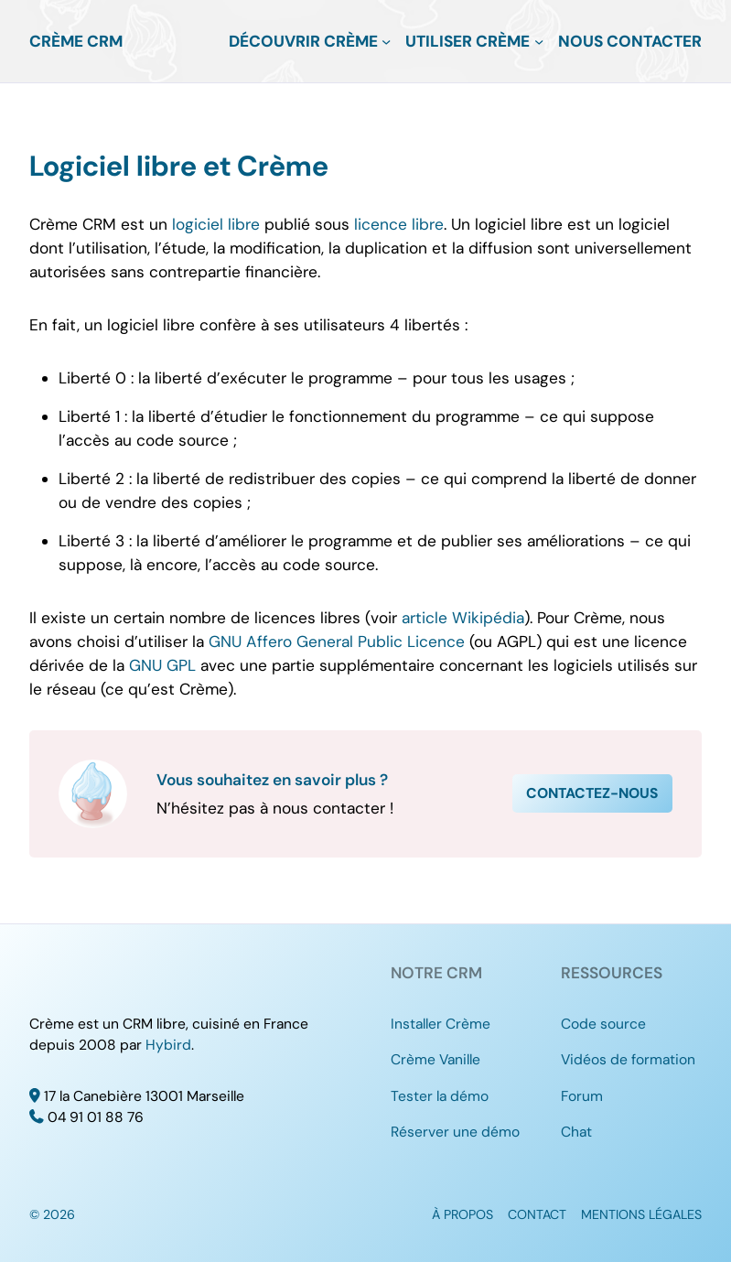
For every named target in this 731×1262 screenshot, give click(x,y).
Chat (576, 1132)
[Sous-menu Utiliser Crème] (538, 41)
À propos (462, 1214)
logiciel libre (216, 224)
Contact (537, 1214)
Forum (582, 1096)
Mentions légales (641, 1214)
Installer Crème (440, 1024)
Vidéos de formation (628, 1060)
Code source (603, 1024)
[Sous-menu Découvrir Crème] (386, 41)
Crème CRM (76, 41)
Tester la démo (440, 1096)
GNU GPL (162, 665)
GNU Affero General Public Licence (337, 641)
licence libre (399, 224)
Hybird (168, 1045)
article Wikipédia (463, 618)
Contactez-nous (592, 793)
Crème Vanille (435, 1060)
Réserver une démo (455, 1132)
